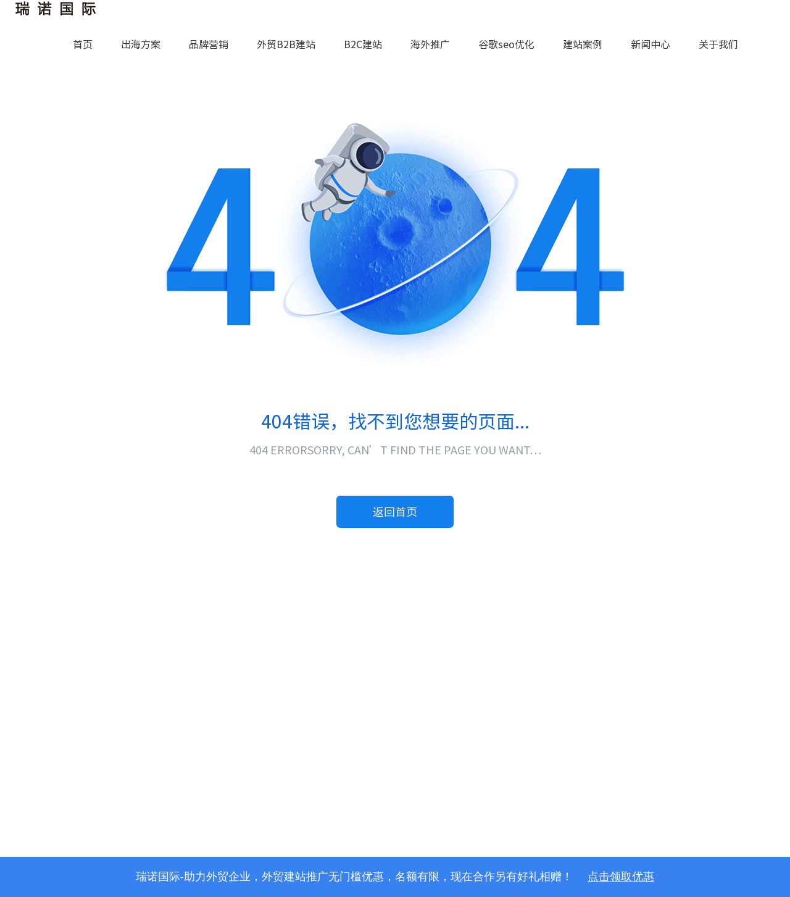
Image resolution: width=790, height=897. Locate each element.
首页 (83, 44)
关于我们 (718, 44)
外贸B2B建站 (286, 44)
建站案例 (582, 44)
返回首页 (395, 511)
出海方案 (140, 44)
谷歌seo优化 (506, 44)
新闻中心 (650, 44)
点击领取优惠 (621, 876)
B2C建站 (363, 44)
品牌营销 (208, 44)
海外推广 (430, 44)
